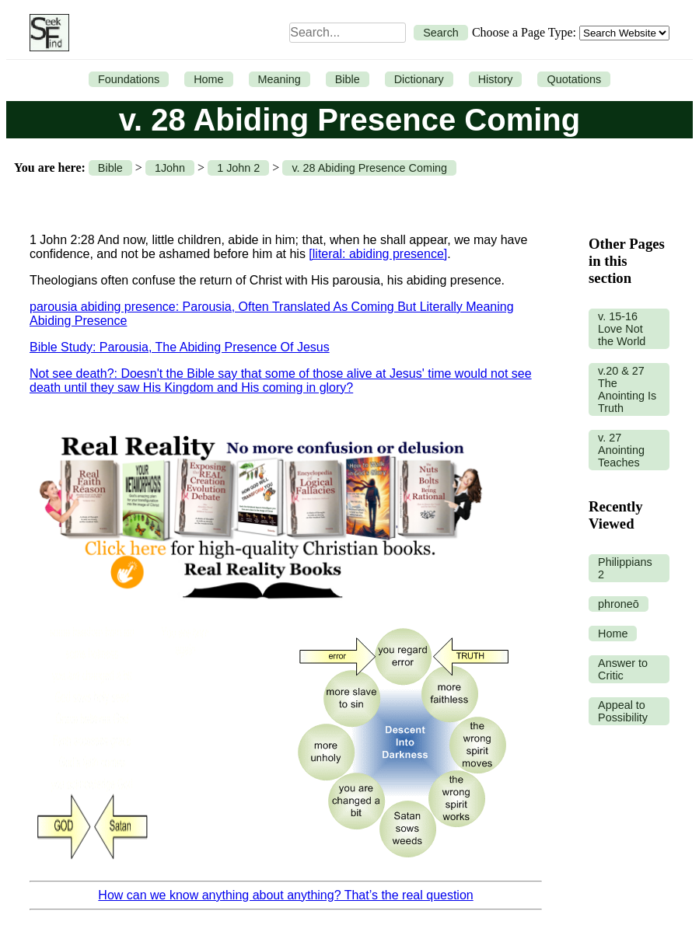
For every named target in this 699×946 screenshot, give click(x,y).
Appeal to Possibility (623, 711)
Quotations (574, 79)
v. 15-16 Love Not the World (621, 328)
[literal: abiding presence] (378, 253)
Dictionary (419, 79)
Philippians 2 (625, 568)
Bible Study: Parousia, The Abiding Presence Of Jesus (180, 347)
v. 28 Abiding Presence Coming (369, 168)
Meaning (279, 79)
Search (441, 32)
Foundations (128, 79)
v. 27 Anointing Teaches (621, 450)
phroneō (618, 604)
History (495, 79)
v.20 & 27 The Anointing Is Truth (627, 389)
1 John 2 (238, 168)
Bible (347, 79)
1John (170, 168)
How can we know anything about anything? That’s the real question (285, 895)
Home (208, 79)
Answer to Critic (623, 669)
